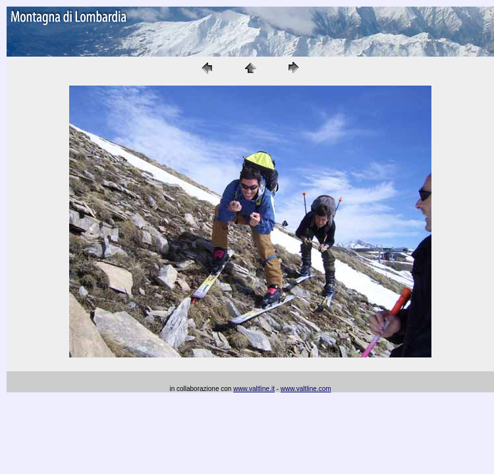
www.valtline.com (306, 388)
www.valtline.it (254, 388)
